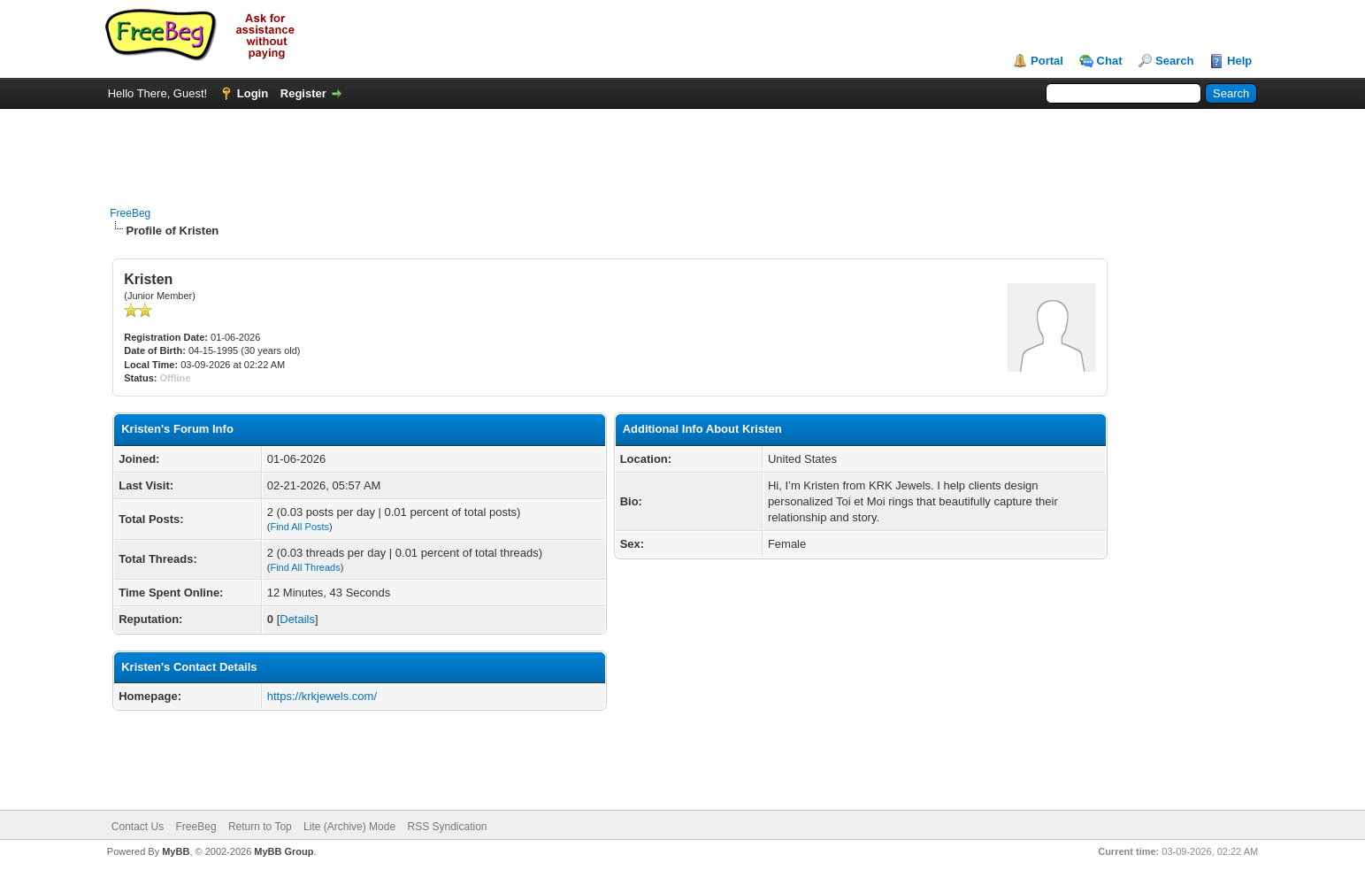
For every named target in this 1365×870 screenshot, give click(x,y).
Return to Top (260, 826)
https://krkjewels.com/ (322, 696)
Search (1174, 60)
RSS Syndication (447, 826)
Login (252, 93)
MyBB (175, 851)
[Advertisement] (682, 149)
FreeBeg (130, 213)
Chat (1110, 60)
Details (297, 619)
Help (1239, 60)
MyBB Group (283, 851)
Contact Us (137, 826)
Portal (1047, 60)
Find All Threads (305, 567)
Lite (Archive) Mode (349, 826)
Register (303, 93)
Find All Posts (299, 526)
